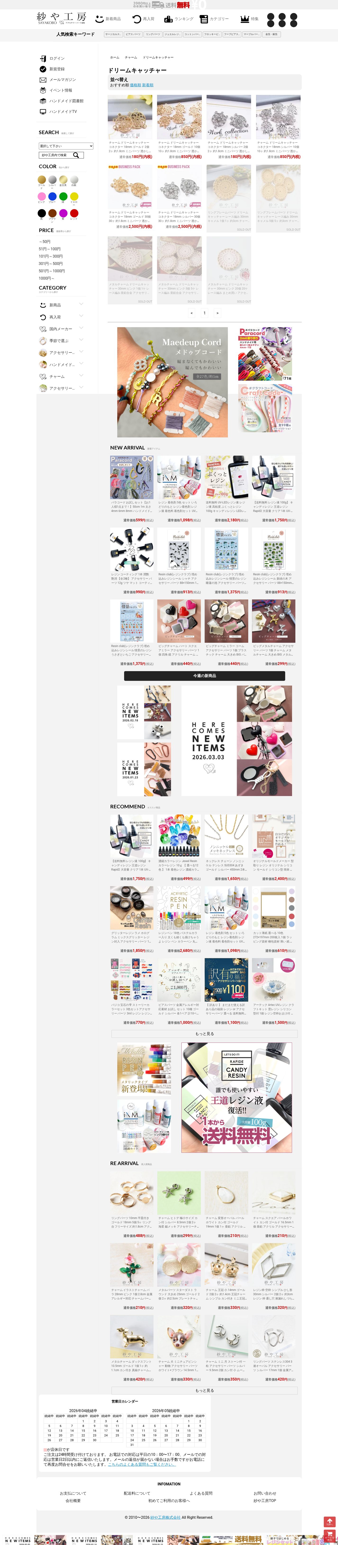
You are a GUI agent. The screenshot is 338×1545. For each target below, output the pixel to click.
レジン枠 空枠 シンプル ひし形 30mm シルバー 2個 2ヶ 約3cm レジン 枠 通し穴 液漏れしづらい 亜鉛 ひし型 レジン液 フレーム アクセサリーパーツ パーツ (273, 1298)
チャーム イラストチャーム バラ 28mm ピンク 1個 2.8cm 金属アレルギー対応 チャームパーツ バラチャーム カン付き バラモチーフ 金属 (132, 1298)
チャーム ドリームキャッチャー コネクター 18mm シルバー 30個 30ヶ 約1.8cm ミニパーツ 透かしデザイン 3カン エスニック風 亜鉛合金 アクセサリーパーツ (179, 221)
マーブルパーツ (252, 34)
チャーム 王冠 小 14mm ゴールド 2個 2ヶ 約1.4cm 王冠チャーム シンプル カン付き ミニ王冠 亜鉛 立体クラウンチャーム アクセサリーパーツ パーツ (225, 1298)
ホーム (114, 57)
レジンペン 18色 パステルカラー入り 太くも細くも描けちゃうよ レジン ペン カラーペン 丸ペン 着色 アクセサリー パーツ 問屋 (178, 941)
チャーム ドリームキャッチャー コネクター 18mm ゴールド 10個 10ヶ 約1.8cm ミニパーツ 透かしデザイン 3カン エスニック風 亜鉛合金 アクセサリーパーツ (179, 151)
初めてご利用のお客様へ (169, 1500)
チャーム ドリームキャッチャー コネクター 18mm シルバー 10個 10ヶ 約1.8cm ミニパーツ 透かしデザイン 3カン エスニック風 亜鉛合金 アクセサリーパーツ (278, 151)
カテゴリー (213, 19)
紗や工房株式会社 (165, 1517)
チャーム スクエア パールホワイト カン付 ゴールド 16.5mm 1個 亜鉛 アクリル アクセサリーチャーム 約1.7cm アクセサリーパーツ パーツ (273, 1226)
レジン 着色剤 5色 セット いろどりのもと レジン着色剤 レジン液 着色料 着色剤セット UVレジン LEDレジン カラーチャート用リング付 (178, 511)
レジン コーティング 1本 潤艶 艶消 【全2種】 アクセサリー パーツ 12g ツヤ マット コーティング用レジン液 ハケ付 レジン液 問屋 (131, 583)
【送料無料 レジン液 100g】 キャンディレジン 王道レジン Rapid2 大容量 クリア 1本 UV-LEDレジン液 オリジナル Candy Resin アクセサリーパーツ (273, 511)
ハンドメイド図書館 (61, 101)
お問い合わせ (265, 1493)
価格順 (135, 85)
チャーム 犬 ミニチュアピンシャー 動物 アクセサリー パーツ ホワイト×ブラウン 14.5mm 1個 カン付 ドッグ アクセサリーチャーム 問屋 (178, 1370)
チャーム (131, 57)
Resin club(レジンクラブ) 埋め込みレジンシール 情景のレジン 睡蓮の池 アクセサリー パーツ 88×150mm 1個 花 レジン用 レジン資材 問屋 (226, 583)
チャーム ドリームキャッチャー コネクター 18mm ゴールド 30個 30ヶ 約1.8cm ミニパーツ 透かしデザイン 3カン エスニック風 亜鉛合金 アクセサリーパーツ (130, 221)
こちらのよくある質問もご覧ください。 (142, 1464)
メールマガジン (57, 80)
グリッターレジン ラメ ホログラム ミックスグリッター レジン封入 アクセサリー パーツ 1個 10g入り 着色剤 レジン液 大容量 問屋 (131, 941)
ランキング (178, 19)
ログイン (52, 58)
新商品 (50, 305)
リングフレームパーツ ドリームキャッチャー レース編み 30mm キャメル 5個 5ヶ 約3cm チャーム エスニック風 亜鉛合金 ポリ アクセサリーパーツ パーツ (277, 221)
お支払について (73, 1493)
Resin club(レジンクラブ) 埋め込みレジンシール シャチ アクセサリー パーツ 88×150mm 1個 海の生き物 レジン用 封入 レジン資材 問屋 (178, 583)
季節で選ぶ (53, 341)
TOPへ (329, 1522)
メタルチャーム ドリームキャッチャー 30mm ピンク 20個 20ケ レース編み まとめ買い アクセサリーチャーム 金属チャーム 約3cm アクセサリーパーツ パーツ (228, 293)
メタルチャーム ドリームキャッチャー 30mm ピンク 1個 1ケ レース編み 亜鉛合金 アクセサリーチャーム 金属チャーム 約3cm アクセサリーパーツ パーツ (130, 293)
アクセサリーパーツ (57, 388)
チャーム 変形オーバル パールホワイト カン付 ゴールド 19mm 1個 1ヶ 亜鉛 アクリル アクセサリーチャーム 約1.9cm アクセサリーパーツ (226, 1226)
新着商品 (107, 19)
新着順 (147, 85)
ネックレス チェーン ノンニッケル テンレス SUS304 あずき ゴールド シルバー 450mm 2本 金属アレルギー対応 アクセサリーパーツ (226, 869)
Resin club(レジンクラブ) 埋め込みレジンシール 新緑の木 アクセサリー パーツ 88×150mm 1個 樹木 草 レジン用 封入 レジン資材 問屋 (273, 583)
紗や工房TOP (265, 1500)
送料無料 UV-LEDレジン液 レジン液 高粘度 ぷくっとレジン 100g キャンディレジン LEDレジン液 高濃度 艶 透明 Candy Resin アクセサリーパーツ (225, 511)
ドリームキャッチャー (158, 57)
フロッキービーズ (213, 34)
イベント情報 (55, 90)
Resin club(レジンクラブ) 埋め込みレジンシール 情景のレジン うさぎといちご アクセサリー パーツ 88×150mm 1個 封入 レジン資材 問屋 (131, 654)
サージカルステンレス (114, 34)
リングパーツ (153, 34)
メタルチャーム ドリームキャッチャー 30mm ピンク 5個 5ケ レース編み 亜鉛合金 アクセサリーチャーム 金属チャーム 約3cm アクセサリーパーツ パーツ (179, 293)
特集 (248, 19)
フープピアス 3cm (233, 34)
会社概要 (73, 1500)
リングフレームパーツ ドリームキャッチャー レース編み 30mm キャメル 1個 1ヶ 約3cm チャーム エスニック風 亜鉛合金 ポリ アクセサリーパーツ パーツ (228, 221)
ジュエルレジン (173, 34)
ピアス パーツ (133, 34)
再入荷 (142, 19)
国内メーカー (55, 329)
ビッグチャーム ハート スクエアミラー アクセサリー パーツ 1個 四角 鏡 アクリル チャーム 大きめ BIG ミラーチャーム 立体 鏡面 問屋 (178, 654)
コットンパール (193, 34)
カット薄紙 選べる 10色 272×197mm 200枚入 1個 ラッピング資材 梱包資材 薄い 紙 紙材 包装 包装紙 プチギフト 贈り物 (273, 941)
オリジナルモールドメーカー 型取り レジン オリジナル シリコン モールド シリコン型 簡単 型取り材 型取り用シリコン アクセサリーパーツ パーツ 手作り (273, 869)
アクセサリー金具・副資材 (57, 353)
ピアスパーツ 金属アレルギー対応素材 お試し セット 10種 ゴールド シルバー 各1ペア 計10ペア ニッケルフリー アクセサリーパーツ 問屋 (178, 1013)
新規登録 (52, 69)
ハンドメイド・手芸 (57, 365)
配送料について (137, 1493)
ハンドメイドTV (58, 112)
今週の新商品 (204, 675)
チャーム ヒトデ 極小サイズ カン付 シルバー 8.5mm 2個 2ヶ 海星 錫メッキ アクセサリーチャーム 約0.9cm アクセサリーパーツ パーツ (178, 1226)
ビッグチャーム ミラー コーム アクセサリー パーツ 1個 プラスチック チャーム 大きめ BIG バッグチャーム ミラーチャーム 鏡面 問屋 (226, 654)
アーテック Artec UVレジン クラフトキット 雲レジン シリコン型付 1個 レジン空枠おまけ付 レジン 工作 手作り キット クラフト (273, 1013)
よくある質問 (201, 1493)
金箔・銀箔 (271, 34)
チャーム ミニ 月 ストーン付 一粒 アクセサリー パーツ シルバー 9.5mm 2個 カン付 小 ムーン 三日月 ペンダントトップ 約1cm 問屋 (226, 1370)
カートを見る (329, 1536)
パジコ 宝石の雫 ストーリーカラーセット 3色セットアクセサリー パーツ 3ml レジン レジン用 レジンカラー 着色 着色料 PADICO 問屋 (131, 1013)
